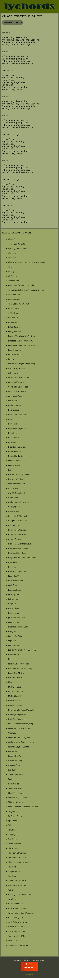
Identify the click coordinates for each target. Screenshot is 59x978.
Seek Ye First (13, 784)
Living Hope (13, 659)
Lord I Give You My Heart (18, 664)
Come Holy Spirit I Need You (20, 387)
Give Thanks (13, 488)
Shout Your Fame (15, 793)
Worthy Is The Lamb (16, 926)
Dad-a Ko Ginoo (14, 405)
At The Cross (13, 313)
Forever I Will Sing (15, 479)
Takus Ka (11, 830)
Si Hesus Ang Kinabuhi (17, 797)
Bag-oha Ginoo (14, 317)
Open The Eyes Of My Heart (19, 737)
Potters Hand (13, 751)
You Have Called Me (16, 936)
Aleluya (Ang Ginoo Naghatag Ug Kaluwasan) (26, 262)
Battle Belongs (14, 327)
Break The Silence (15, 354)
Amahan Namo (14, 280)
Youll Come (13, 940)
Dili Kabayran (13, 437)
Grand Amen (13, 511)
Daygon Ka (12, 424)
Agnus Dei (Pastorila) (16, 244)
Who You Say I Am (15, 917)
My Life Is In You (15, 700)
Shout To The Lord (15, 788)
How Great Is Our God (17, 571)
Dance (11, 419)
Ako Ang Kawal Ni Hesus (18, 248)
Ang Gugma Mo (14, 294)
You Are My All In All (16, 931)
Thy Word (12, 867)
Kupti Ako (12, 640)
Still (10, 825)
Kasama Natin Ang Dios (18, 627)
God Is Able (13, 497)
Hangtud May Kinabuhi (17, 520)
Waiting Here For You (17, 885)
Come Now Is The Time (17, 391)
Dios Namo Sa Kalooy (17, 447)
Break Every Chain (15, 350)
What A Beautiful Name (17, 908)
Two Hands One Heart (17, 880)
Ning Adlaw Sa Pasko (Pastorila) (21, 710)
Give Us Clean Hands (17, 493)
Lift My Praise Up (15, 654)
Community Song (15, 396)
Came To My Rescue (16, 368)
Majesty (11, 682)
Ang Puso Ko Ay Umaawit (18, 304)
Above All (12, 239)
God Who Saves (14, 507)
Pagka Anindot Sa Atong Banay (21, 742)
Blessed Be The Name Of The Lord (22, 345)
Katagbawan (13, 631)
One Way (12, 733)
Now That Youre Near (17, 719)
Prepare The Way (15, 756)
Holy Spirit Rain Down (17, 553)
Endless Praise (14, 460)
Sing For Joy (13, 811)
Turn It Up (12, 876)
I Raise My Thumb (15, 580)
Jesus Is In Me (13, 613)
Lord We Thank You (16, 677)
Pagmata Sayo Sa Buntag (18, 747)
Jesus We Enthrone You (17, 617)
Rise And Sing (14, 765)
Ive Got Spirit (13, 608)
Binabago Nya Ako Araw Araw (20, 341)
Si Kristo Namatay (15, 802)
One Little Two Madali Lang (19, 728)
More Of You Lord (15, 691)
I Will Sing (12, 585)
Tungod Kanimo (14, 871)
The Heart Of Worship (17, 853)
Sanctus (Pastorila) (15, 774)
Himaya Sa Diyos (15, 539)
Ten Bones (12, 839)
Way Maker (13, 899)
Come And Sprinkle (16, 382)
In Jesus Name (14, 599)
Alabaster (12, 257)
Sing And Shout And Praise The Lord (23, 806)
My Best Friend (14, 696)
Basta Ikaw (12, 322)
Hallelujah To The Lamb (17, 516)
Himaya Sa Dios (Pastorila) (19, 534)
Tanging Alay (13, 834)
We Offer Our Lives (16, 903)
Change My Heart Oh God (19, 377)
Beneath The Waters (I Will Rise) (21, 336)
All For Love (13, 276)
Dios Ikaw (12, 442)
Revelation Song (15, 760)
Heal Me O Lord (14, 525)
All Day (11, 271)
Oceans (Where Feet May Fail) (20, 723)
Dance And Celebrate (17, 414)
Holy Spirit (12, 562)
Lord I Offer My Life (16, 673)
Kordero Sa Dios (15, 636)
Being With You (14, 331)
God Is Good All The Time (18, 502)
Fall (9, 470)
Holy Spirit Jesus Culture (18, 548)
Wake (10, 890)
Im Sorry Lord (13, 594)
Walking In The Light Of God (20, 894)
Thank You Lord (14, 843)
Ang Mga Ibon (14, 299)
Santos (11, 779)
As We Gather (14, 308)
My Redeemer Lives (16, 705)
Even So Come (14, 465)
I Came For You (14, 576)
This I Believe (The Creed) (18, 862)
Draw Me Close (14, 451)
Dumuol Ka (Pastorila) (17, 456)
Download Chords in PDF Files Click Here (29, 960)
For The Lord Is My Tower (18, 474)
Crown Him (13, 400)
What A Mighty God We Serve (20, 913)
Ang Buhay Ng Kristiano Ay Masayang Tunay (26, 290)
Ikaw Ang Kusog (14, 590)
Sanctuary (12, 770)
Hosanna (12, 567)
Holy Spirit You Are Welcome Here (22, 557)
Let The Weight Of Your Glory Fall (22, 650)
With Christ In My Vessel (18, 922)
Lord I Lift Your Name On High (20, 668)
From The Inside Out (16, 483)
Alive (10, 267)
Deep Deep (13, 433)
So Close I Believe (15, 816)
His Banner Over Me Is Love (19, 544)
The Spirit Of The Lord (17, 857)
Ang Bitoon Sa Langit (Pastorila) (21, 285)
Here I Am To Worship (17, 530)
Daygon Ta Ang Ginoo (17, 428)
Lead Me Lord (13, 645)
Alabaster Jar (13, 253)
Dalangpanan (13, 410)
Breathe (11, 359)
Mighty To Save (14, 687)
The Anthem (13, 848)
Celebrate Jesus (14, 373)
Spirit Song (12, 820)
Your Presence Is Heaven (18, 945)
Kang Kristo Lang (15, 622)
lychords (29, 974)
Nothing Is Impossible (17, 714)
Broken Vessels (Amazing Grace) (21, 363)
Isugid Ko (12, 603)
